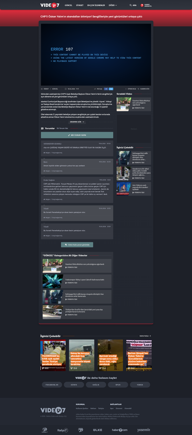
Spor (118, 385)
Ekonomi (119, 408)
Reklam (93, 408)
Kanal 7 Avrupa (80, 430)
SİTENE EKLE (130, 89)
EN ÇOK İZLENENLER (96, 5)
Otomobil (128, 408)
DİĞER (113, 5)
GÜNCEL (68, 5)
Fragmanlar (52, 385)
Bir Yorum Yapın (77, 135)
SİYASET (79, 5)
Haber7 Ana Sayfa (146, 5)
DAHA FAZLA (145, 336)
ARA (133, 5)
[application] (96, 55)
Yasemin (144, 430)
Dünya (74, 385)
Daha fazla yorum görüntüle (77, 245)
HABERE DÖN (143, 89)
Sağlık (96, 385)
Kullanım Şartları (82, 408)
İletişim (101, 408)
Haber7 (119, 430)
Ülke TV (97, 430)
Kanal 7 (44, 430)
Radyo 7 (63, 430)
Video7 (46, 89)
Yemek (140, 385)
